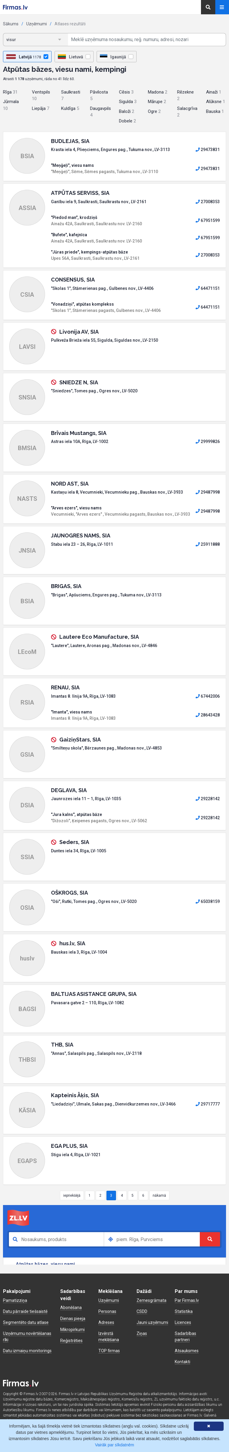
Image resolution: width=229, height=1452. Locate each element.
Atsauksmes (187, 1350)
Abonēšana (71, 1307)
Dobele (127, 121)
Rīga (10, 92)
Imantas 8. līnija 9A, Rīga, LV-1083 (83, 696)
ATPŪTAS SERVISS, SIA (80, 193)
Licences (183, 1322)
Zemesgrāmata (151, 1300)
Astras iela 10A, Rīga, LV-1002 (79, 441)
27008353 (208, 201)
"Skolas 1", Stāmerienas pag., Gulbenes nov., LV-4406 (102, 288)
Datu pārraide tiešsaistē (25, 1311)
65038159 (208, 901)
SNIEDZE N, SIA (78, 382)
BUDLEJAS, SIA (70, 141)
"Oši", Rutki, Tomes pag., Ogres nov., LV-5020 (94, 901)
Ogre (154, 111)
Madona (157, 92)
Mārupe (157, 101)
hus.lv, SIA (72, 943)
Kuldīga (70, 108)
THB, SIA (62, 1044)
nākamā (159, 1195)
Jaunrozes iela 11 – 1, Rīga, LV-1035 (86, 798)
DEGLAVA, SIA (69, 790)
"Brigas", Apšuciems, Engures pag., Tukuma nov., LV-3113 (106, 595)
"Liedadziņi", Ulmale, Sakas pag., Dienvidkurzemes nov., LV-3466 (113, 1104)
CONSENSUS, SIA (73, 279)
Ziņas (142, 1333)
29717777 (208, 1104)
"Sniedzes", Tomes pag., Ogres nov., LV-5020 (94, 390)
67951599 (208, 220)
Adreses (106, 1322)
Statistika (184, 1311)
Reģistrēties (71, 1340)
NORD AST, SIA (70, 484)
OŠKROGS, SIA (69, 893)
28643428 (208, 715)
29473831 (208, 149)
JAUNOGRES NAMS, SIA (80, 535)
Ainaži (213, 92)
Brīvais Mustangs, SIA (78, 433)
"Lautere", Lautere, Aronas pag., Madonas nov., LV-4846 (104, 645)
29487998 (208, 492)
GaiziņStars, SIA (80, 739)
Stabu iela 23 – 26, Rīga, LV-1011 (82, 544)
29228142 (208, 798)
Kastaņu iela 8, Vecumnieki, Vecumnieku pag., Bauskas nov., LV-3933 (117, 492)
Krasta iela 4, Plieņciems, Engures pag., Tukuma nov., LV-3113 (110, 149)
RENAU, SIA (65, 687)
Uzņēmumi (36, 23)
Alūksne (215, 101)
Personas (107, 1311)
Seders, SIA (74, 842)
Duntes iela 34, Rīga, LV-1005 (78, 850)
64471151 (208, 288)
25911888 (208, 544)
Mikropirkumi (72, 1329)
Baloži (126, 111)
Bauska (215, 111)
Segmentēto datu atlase (26, 1322)
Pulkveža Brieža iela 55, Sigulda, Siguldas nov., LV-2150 (104, 340)
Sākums (10, 23)
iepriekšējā (72, 1195)
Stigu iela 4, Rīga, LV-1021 (75, 1154)
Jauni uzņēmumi (152, 1322)
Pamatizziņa (15, 1300)
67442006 (208, 696)
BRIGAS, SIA (66, 586)
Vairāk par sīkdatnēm (114, 1444)
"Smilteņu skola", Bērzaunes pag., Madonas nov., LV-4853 (106, 748)
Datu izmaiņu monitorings (27, 1350)
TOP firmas (109, 1350)
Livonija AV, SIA (79, 332)
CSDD (142, 1311)
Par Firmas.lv (187, 1300)
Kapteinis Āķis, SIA (75, 1095)
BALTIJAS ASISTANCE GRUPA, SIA (94, 994)
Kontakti (182, 1361)
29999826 (208, 441)
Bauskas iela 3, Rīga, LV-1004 (79, 952)
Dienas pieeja (72, 1318)
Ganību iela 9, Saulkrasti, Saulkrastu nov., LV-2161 (98, 201)
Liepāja (40, 108)
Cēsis (126, 92)
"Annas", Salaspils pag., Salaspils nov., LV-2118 (96, 1053)
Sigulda (128, 101)
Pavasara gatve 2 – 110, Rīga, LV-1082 (87, 1002)
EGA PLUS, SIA (69, 1146)
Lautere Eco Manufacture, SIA (99, 637)
